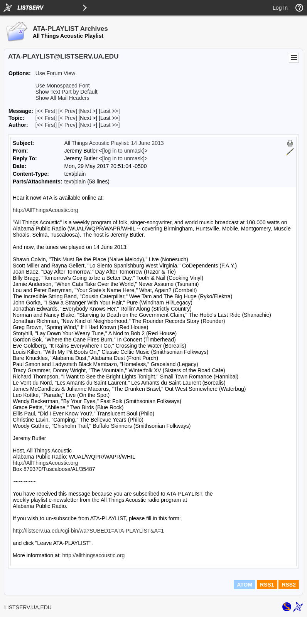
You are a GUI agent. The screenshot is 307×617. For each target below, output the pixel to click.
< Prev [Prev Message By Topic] (68, 118)
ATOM (244, 585)
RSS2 (289, 585)
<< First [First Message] (46, 111)
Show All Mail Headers (62, 98)
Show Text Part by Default (66, 92)
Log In (280, 8)
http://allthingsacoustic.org (93, 555)
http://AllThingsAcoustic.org (45, 210)
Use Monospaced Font (62, 85)
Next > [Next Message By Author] (88, 125)
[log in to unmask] (123, 151)
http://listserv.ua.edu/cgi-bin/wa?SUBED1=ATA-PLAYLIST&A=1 (88, 531)
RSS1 (267, 585)
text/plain (75, 181)
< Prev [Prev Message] (68, 111)
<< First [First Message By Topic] (46, 118)
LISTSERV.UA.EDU (28, 607)
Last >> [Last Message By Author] (109, 125)
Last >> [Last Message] (109, 111)
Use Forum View (55, 73)
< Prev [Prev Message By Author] (68, 125)
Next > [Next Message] (88, 111)
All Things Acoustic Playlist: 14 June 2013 (114, 143)
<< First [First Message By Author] (46, 125)
